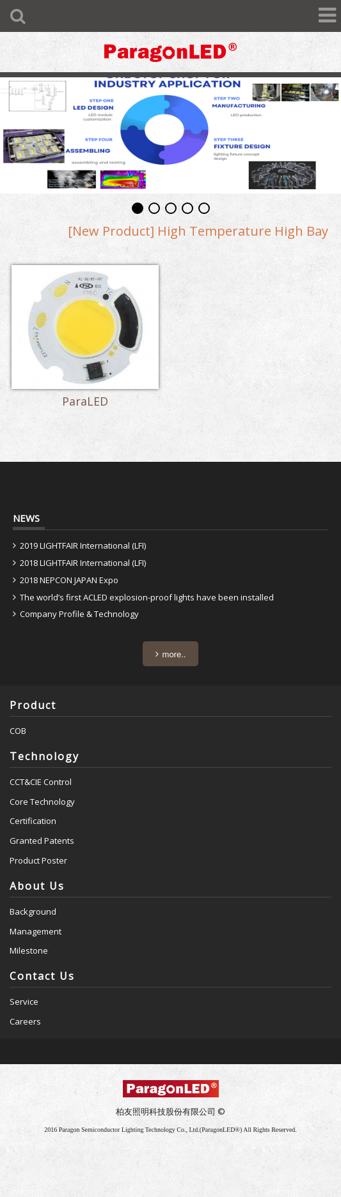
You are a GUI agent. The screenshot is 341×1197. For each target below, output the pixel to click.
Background (33, 911)
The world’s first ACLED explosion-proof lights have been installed (147, 597)
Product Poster (38, 860)
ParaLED (85, 402)
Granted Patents (42, 840)
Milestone (29, 950)
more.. (174, 654)
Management (35, 931)
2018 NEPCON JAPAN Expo (69, 580)
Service (24, 1001)
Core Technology (42, 801)
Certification (33, 821)
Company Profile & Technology (79, 614)
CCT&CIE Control (41, 782)
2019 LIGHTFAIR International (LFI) (83, 545)
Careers (25, 1021)
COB (18, 730)
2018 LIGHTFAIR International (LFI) (83, 562)
